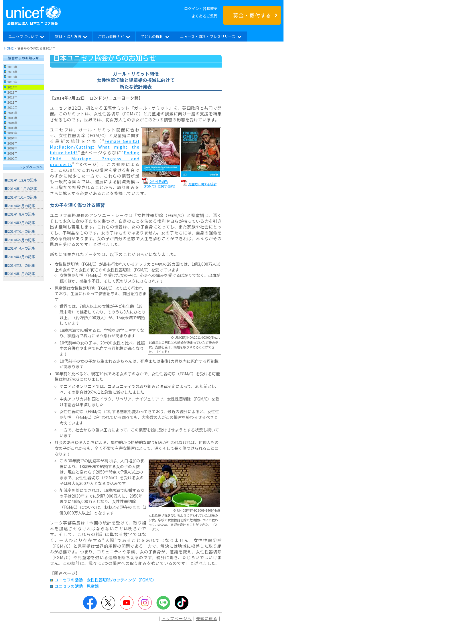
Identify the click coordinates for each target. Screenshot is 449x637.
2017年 (12, 71)
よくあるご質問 (205, 16)
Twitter (108, 603)
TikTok (181, 603)
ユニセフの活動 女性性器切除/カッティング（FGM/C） (105, 580)
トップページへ (31, 167)
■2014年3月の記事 (19, 256)
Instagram (145, 603)
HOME (8, 48)
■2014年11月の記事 (20, 188)
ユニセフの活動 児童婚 (77, 586)
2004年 (12, 138)
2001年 (12, 153)
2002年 (12, 148)
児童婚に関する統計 (202, 184)
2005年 (12, 133)
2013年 (12, 92)
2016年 (12, 76)
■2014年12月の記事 (20, 180)
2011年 (12, 102)
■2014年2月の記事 (19, 265)
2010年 (12, 107)
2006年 (12, 127)
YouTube (126, 603)
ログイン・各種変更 (201, 8)
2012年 (12, 97)
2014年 (12, 87)
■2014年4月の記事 (19, 248)
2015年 (12, 82)
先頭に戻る (206, 618)
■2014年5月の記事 (19, 239)
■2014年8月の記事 (19, 214)
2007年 (12, 122)
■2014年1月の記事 (19, 273)
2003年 (12, 143)
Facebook (90, 603)
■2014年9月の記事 (19, 205)
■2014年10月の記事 (20, 197)
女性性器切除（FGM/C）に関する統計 (159, 183)
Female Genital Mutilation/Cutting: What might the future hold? (94, 146)
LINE (163, 603)
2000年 (12, 158)
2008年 (12, 117)
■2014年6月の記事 (19, 231)
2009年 (12, 112)
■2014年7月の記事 (19, 222)
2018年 (12, 66)
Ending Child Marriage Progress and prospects (94, 158)
